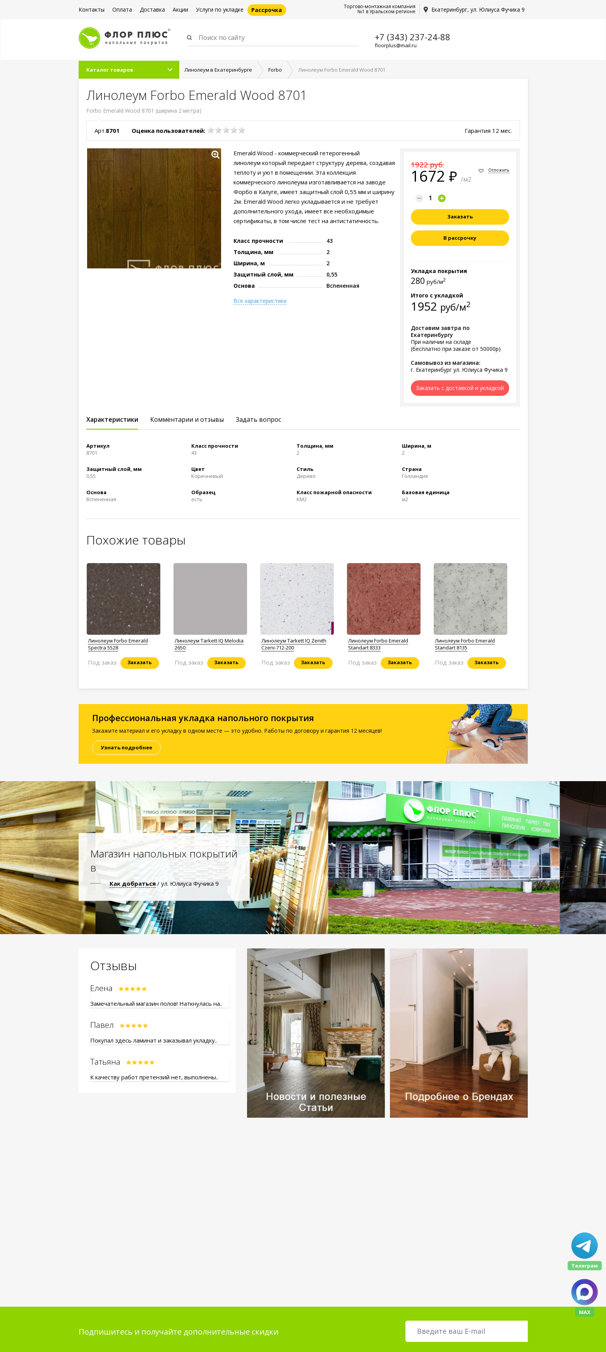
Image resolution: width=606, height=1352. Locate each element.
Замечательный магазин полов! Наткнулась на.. (156, 1004)
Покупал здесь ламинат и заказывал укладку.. (153, 1040)
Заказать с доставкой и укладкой (460, 388)
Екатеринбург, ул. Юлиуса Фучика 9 (478, 9)
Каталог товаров (109, 70)
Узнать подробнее (126, 747)
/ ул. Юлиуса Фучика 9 (164, 883)
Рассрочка (266, 10)
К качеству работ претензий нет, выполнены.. (154, 1077)
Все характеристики (260, 301)
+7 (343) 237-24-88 (412, 37)
